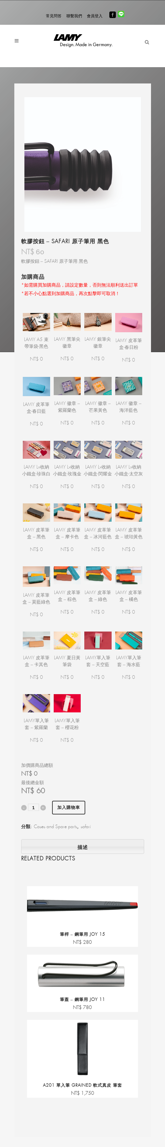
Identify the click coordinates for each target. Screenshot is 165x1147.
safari (86, 826)
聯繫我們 (74, 16)
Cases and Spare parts (55, 826)
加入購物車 (68, 807)
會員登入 (95, 16)
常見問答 (54, 16)
